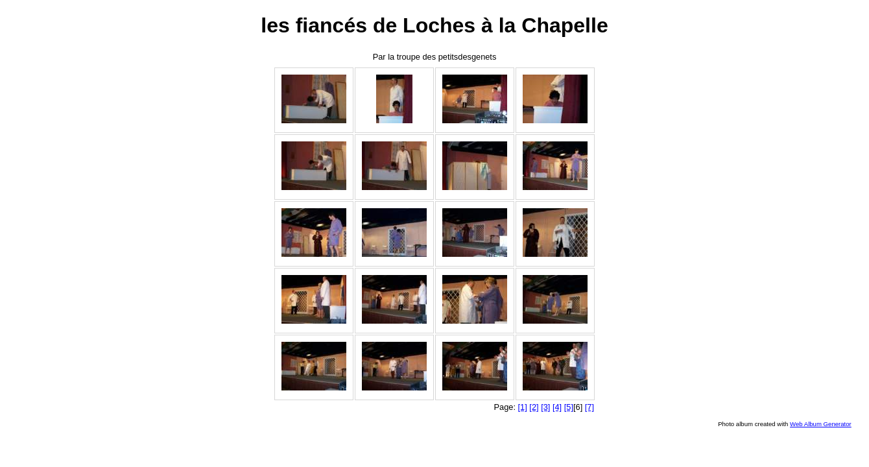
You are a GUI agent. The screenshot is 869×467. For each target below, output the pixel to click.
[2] (533, 407)
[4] (557, 407)
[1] (522, 407)
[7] (589, 407)
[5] (568, 407)
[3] (545, 407)
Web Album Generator (820, 423)
